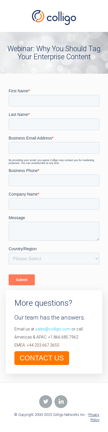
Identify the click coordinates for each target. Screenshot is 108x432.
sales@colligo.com (53, 329)
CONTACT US (42, 358)
